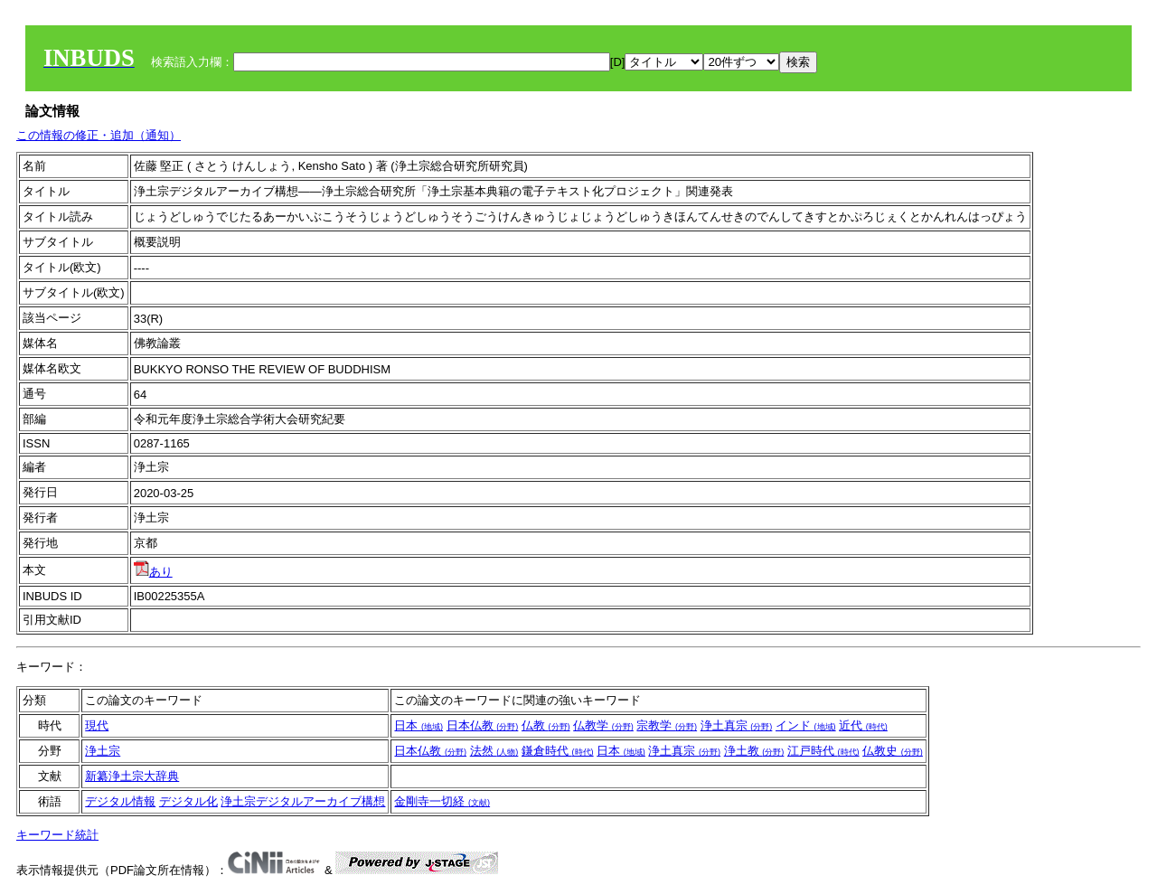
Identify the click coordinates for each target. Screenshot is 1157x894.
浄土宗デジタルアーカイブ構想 (303, 801)
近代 (863, 725)
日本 (418, 725)
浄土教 (754, 751)
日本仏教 (483, 725)
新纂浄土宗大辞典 (132, 776)
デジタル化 (188, 801)
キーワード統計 (57, 835)
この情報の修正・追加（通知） (98, 135)
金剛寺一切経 (442, 801)
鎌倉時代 (558, 751)
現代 (96, 725)
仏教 (546, 725)
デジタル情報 (120, 801)
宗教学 (666, 725)
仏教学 (603, 725)
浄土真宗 (737, 725)
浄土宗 (102, 751)
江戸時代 (823, 751)
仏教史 (892, 751)
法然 (494, 751)
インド (806, 725)
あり (153, 572)
